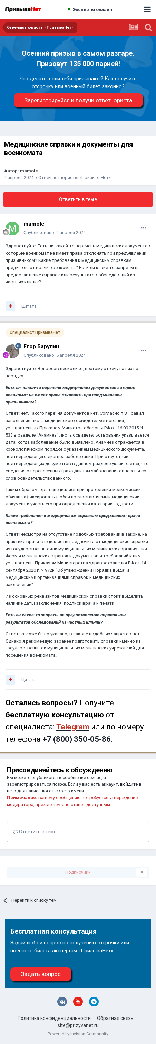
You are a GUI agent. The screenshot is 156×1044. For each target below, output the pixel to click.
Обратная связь (115, 1018)
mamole (29, 170)
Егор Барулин (41, 346)
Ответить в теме (78, 199)
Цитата (29, 306)
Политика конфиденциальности (54, 1018)
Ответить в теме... (36, 832)
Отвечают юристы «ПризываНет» (74, 177)
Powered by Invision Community (78, 1034)
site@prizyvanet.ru (78, 1025)
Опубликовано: (54, 232)
